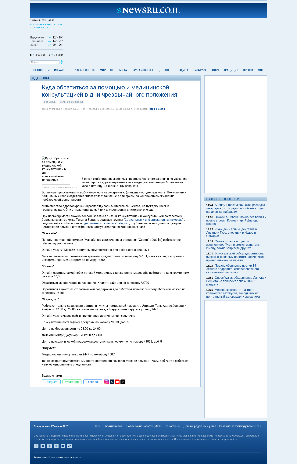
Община (182, 70)
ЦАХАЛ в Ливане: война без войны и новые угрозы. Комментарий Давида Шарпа (236, 220)
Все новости (41, 70)
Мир (103, 70)
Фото (261, 70)
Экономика (118, 70)
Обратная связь (113, 426)
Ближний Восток (83, 70)
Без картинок (172, 426)
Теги (97, 426)
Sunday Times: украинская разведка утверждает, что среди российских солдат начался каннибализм (235, 208)
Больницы (50, 101)
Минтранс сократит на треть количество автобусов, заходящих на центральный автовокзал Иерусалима (233, 293)
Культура (199, 70)
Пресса (248, 70)
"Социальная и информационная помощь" (153, 219)
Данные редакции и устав (199, 426)
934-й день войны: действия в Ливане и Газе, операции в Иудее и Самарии (231, 233)
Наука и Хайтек (142, 70)
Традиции (231, 70)
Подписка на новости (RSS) (144, 426)
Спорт (214, 70)
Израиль (60, 70)
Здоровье (165, 70)
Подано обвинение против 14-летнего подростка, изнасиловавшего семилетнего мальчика (232, 269)
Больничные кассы (71, 101)
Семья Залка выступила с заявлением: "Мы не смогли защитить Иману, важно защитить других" (232, 245)
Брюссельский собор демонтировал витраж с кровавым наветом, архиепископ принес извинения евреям (235, 257)
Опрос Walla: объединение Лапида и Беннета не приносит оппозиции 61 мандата (236, 281)
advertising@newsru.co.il (246, 426)
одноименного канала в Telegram (106, 223)
